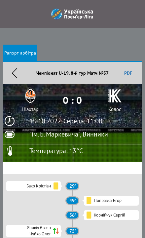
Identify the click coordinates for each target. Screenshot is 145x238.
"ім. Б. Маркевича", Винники (68, 134)
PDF (128, 73)
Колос (114, 109)
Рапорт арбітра (20, 53)
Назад (14, 73)
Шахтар (30, 109)
